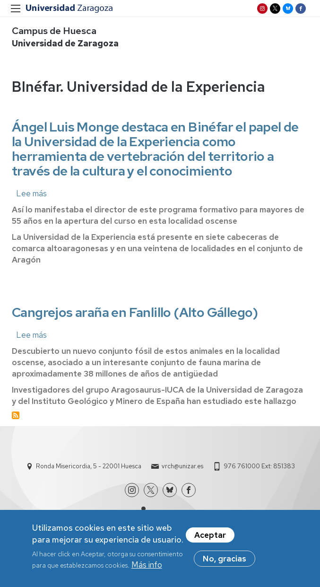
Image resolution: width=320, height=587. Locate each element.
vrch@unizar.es (182, 466)
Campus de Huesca (54, 31)
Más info (146, 570)
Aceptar (210, 539)
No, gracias (224, 563)
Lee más (31, 193)
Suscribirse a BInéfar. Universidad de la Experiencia (15, 415)
